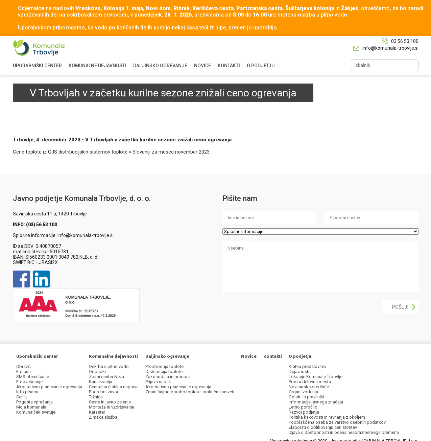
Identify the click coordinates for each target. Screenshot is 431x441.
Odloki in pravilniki (306, 396)
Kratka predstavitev (307, 366)
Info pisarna (28, 391)
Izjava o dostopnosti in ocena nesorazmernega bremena (344, 432)
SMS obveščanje (32, 376)
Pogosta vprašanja (34, 401)
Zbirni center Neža (106, 376)
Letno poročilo (303, 407)
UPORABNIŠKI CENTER (37, 65)
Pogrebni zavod (104, 391)
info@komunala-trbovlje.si (390, 48)
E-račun (23, 371)
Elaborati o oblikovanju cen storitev (323, 427)
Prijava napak (158, 381)
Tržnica (96, 396)
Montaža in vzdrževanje (111, 407)
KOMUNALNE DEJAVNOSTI (97, 65)
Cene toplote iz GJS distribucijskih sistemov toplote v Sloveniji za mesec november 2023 (111, 152)
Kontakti (272, 356)
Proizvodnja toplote (164, 366)
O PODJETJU (260, 65)
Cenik (21, 396)
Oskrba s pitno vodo (109, 366)
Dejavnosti (299, 371)
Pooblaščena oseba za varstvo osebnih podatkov (337, 422)
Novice (249, 356)
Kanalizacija (100, 381)
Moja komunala (31, 407)
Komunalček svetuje (35, 412)
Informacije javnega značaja (316, 401)
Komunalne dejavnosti (113, 356)
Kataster (97, 412)
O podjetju (300, 356)
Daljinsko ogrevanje (167, 356)
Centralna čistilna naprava (114, 386)
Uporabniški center (37, 356)
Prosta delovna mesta (310, 381)
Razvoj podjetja (304, 412)
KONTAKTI (229, 65)
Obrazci (23, 366)
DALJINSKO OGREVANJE (160, 65)
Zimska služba (103, 417)
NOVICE (202, 65)
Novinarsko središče (309, 386)
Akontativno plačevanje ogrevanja (49, 386)
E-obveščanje (29, 381)
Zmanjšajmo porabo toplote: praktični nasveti (189, 391)
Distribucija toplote (164, 371)
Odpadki (97, 371)
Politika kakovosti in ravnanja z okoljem (327, 417)
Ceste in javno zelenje (110, 401)
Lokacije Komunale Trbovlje (315, 376)
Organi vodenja (303, 391)
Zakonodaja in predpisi (168, 376)
